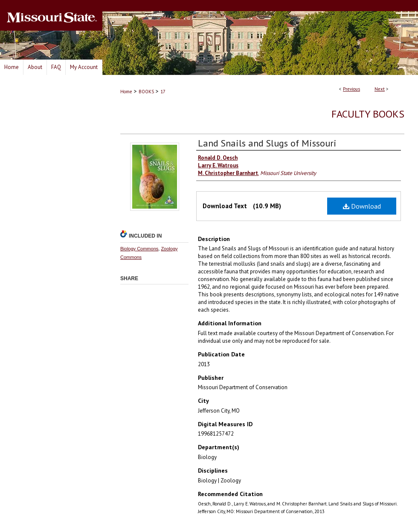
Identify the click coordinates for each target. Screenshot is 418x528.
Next (379, 89)
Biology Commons (139, 248)
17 (162, 92)
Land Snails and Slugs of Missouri (267, 143)
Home (126, 92)
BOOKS (146, 92)
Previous (351, 89)
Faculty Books (367, 114)
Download (362, 206)
